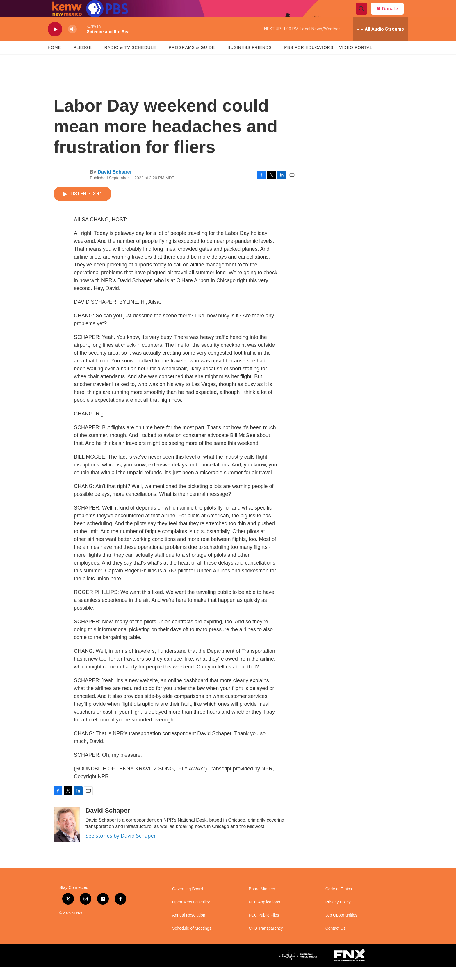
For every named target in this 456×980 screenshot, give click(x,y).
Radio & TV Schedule (130, 60)
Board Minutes (262, 902)
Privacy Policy (338, 915)
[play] (55, 42)
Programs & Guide (192, 60)
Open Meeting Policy (191, 915)
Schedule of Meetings (191, 941)
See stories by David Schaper (121, 848)
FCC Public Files (264, 928)
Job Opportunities (341, 928)
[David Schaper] (67, 837)
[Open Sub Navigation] (65, 60)
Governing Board (187, 902)
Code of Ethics (338, 902)
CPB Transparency (266, 941)
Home (54, 60)
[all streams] (380, 42)
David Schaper (114, 185)
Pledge (83, 60)
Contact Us (335, 941)
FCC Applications (264, 915)
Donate (393, 15)
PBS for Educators (308, 60)
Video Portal (355, 60)
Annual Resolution (188, 928)
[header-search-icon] (364, 15)
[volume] (72, 42)
